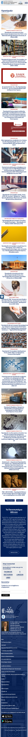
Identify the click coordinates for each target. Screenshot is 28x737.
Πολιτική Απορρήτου (10, 730)
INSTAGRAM (8, 575)
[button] (2, 297)
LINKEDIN (20, 575)
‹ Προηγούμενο (10, 500)
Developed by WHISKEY (21, 730)
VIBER (8, 577)
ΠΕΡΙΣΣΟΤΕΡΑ (14, 552)
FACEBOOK (8, 572)
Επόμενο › (19, 500)
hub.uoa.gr (22, 712)
